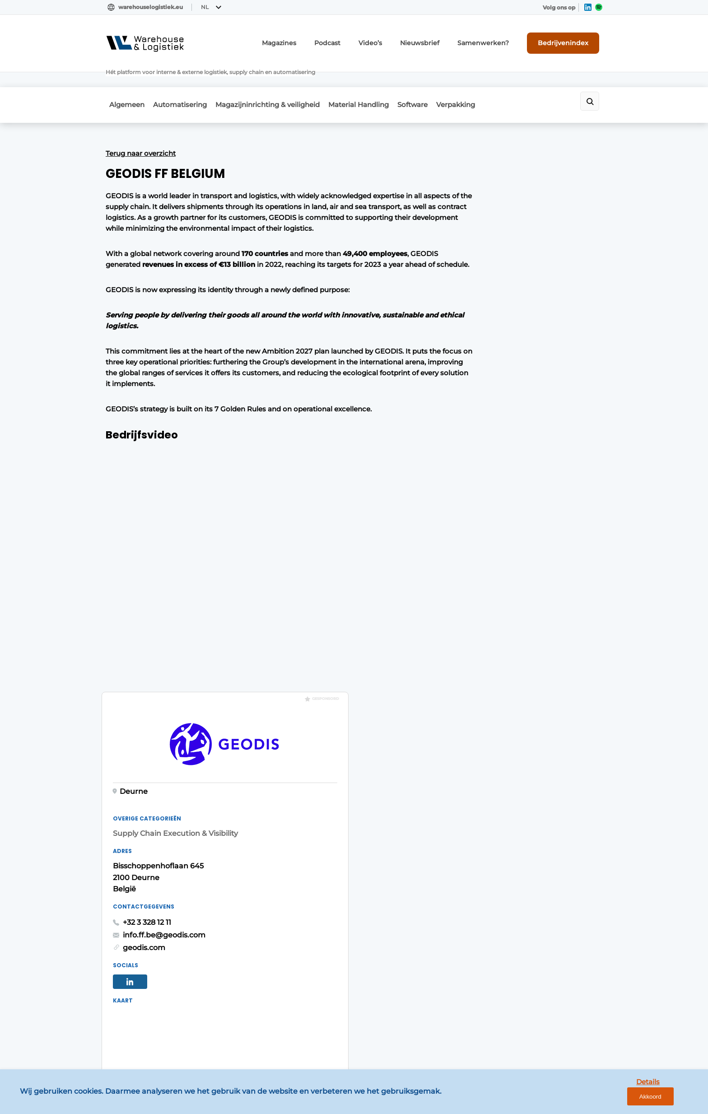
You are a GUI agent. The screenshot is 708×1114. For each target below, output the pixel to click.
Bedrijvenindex (569, 39)
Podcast (357, 39)
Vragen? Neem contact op (528, 695)
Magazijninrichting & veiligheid (276, 79)
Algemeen (123, 79)
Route (476, 580)
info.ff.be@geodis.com (491, 382)
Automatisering (182, 79)
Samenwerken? (496, 39)
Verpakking (481, 79)
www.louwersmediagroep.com (551, 1035)
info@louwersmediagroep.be (548, 988)
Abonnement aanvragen (270, 813)
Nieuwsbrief (440, 39)
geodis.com (471, 395)
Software (432, 79)
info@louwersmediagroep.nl (547, 853)
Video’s (396, 39)
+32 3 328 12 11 (474, 370)
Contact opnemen (260, 830)
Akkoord (674, 1099)
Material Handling (372, 79)
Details (631, 1099)
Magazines (313, 39)
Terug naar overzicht (141, 125)
